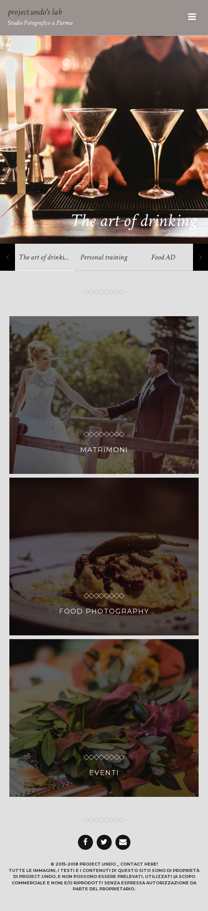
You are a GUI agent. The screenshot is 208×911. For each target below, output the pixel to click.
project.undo (97, 864)
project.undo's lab (34, 12)
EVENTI (104, 773)
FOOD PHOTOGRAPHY (104, 611)
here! (151, 864)
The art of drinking (133, 220)
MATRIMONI (104, 450)
